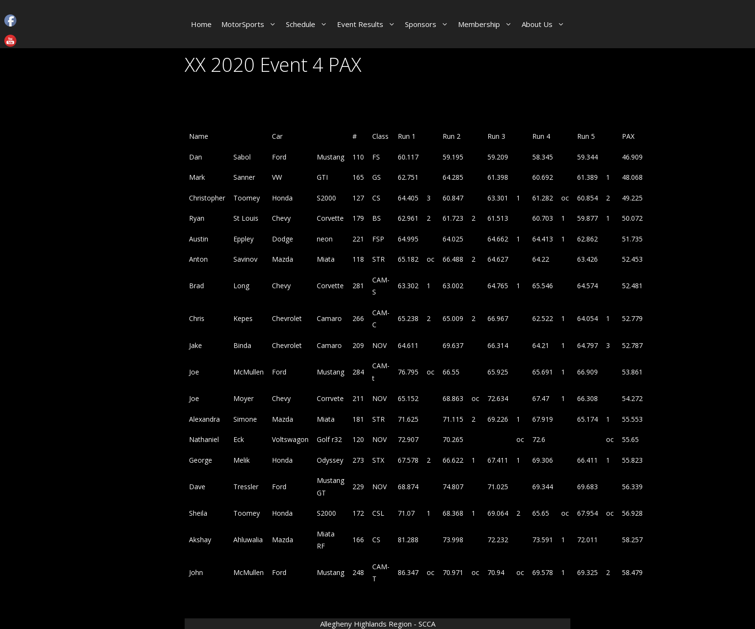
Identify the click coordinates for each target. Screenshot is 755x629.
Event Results (368, 24)
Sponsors (429, 24)
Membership (487, 24)
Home (201, 24)
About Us (545, 24)
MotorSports (251, 24)
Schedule (309, 24)
